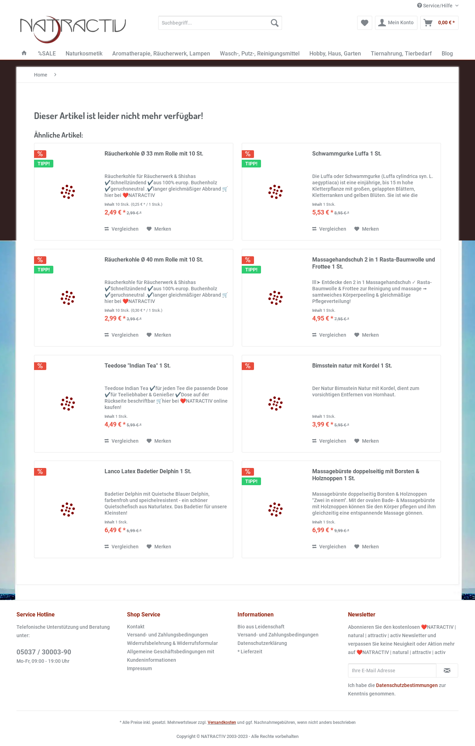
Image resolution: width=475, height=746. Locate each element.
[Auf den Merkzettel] (159, 229)
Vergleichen (122, 229)
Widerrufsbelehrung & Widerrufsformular (172, 643)
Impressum (139, 668)
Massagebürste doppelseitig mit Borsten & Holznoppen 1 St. (366, 475)
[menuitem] (220, 25)
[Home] (24, 53)
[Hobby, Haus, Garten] (335, 53)
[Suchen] (274, 23)
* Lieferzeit (250, 651)
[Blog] (447, 53)
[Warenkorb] (439, 23)
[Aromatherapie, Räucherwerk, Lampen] (161, 53)
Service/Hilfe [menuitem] (435, 5)
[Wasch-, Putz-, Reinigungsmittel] (260, 53)
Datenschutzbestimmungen (407, 685)
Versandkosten (222, 722)
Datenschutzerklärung (262, 643)
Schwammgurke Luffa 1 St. (347, 153)
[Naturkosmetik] (84, 53)
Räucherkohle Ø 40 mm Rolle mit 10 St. (154, 259)
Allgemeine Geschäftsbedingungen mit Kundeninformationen (170, 656)
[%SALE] (47, 53)
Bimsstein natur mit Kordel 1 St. (352, 365)
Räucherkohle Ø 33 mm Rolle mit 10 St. (154, 153)
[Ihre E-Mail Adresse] (392, 671)
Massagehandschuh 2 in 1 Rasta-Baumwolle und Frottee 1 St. (373, 263)
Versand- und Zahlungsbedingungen (167, 635)
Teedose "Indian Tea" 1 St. (138, 365)
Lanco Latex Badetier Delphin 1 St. (148, 471)
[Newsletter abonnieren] (447, 671)
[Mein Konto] (396, 23)
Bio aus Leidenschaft (261, 626)
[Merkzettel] (364, 23)
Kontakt (136, 626)
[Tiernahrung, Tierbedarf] (401, 53)
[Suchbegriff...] (220, 23)
